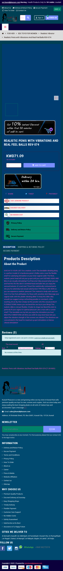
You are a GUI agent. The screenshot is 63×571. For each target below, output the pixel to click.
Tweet (29, 194)
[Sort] (12, 346)
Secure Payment (40, 8)
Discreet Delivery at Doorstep (14, 498)
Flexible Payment (10, 508)
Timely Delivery (9, 505)
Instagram (16, 548)
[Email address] (22, 429)
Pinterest (52, 194)
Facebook (2, 548)
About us (7, 466)
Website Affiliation (10, 477)
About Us (6, 8)
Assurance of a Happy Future (14, 527)
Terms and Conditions (12, 455)
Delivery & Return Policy (22, 8)
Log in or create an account (44, 338)
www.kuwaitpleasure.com (33, 563)
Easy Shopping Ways (11, 501)
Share (9, 194)
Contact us (8, 480)
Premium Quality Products (13, 494)
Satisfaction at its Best (12, 523)
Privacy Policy (9, 459)
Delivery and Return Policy (13, 448)
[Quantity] (13, 165)
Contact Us (21, 10)
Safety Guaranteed (10, 519)
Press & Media (9, 473)
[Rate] (43, 346)
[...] (25, 408)
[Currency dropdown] (57, 9)
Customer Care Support (12, 512)
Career (6, 470)
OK (52, 429)
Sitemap (7, 484)
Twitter (9, 548)
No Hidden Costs (10, 516)
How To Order (8, 10)
